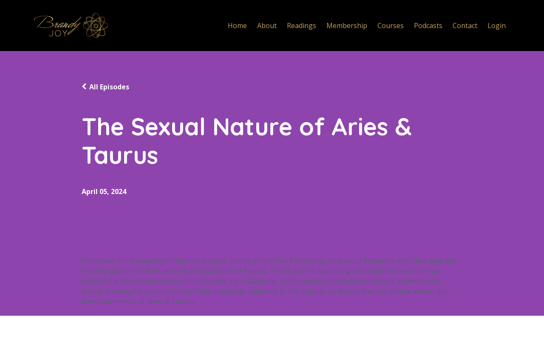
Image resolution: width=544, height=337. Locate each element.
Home (237, 25)
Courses (390, 25)
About (267, 25)
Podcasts (428, 25)
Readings (301, 25)
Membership (346, 25)
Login (496, 25)
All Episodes (109, 86)
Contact (465, 25)
